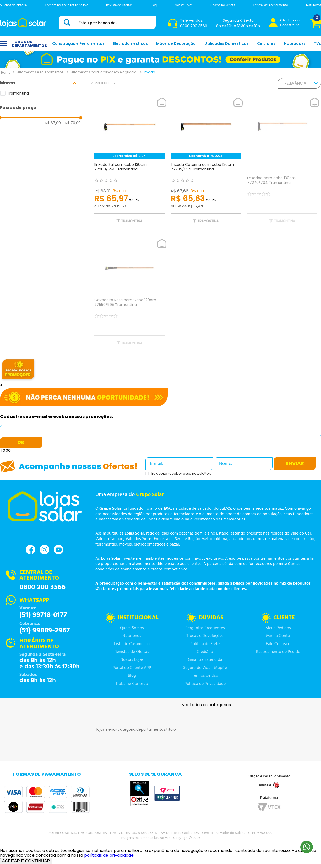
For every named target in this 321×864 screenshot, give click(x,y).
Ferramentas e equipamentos (39, 72)
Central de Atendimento (270, 5)
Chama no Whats (222, 5)
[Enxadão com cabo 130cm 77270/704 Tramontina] (282, 164)
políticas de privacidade (109, 855)
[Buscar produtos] (68, 22)
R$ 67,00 (53, 123)
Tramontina (18, 93)
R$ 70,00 (71, 123)
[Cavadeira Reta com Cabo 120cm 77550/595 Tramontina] (129, 296)
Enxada (149, 72)
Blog (153, 5)
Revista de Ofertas (119, 5)
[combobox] (107, 22)
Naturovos (313, 5)
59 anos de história (13, 5)
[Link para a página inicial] (6, 72)
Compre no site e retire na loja (66, 5)
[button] (40, 83)
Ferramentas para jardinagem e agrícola (103, 72)
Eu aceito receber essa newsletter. (181, 474)
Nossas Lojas (183, 5)
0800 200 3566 (42, 587)
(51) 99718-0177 (43, 615)
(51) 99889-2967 (44, 630)
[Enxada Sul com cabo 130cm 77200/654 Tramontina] (129, 164)
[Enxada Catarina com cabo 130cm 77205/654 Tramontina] (206, 164)
